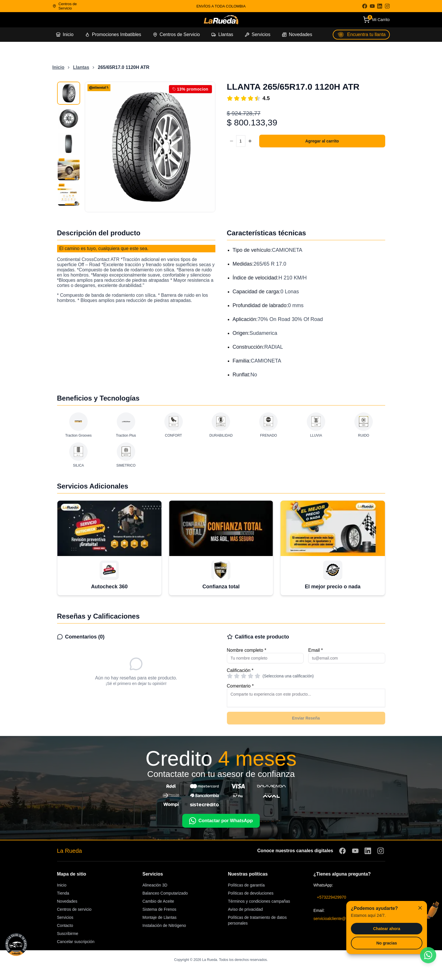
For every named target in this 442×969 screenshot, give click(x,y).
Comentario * (240, 685)
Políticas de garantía (246, 885)
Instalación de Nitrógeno (164, 925)
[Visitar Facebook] (364, 6)
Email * (315, 650)
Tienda (63, 893)
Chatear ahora (386, 928)
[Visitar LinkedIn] (379, 6)
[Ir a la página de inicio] (221, 20)
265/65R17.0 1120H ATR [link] (123, 67)
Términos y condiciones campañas (259, 901)
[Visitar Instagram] (387, 6)
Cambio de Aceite (158, 901)
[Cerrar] (420, 907)
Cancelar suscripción (76, 941)
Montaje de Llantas (159, 917)
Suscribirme (67, 933)
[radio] (230, 676)
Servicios (65, 917)
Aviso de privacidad (245, 909)
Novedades (67, 901)
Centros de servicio (74, 909)
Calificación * (240, 670)
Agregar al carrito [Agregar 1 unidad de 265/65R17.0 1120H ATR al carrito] (322, 141)
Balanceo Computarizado (165, 893)
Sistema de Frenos (159, 909)
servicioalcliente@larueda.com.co (343, 918)
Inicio (62, 885)
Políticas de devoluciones (251, 893)
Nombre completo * (246, 650)
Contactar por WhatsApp (221, 820)
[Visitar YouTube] (372, 6)
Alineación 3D (154, 885)
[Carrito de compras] (376, 19)
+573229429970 (331, 897)
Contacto (65, 925)
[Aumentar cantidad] (250, 141)
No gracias (386, 943)
